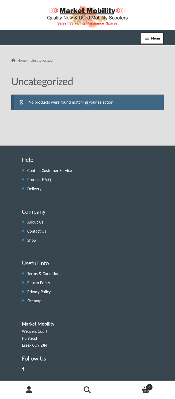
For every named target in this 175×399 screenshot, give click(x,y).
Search (87, 390)
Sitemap (34, 300)
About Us (35, 222)
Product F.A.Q (39, 179)
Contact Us (36, 231)
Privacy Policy (39, 291)
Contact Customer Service (49, 170)
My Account (29, 390)
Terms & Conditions (44, 273)
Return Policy (38, 282)
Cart (135, 386)
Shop (31, 240)
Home (21, 60)
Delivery (34, 188)
